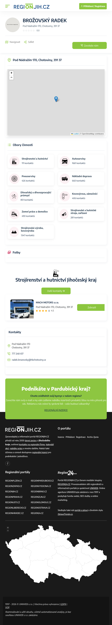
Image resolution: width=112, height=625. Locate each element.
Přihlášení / (87, 6)
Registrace (100, 6)
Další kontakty (56, 290)
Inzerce (61, 437)
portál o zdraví (81, 510)
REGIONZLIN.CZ (38, 497)
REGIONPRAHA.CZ (13, 497)
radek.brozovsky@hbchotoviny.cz (29, 359)
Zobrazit (92, 307)
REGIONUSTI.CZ (12, 502)
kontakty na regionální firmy (32, 444)
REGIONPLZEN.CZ (13, 480)
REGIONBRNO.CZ (39, 491)
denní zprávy (31, 440)
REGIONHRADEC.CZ (14, 513)
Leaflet (75, 134)
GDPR (63, 604)
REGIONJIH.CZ (11, 491)
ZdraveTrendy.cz (65, 514)
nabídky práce (16, 448)
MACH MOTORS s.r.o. (47, 302)
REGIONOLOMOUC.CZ (41, 502)
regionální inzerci (40, 452)
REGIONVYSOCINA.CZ (41, 486)
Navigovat (12, 41)
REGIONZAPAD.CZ (13, 486)
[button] (56, 99)
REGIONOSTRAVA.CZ (40, 507)
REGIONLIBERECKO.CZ (15, 507)
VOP (7, 607)
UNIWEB (94, 488)
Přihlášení (70, 437)
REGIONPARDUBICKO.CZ (42, 480)
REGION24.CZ (37, 513)
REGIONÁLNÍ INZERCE (56, 410)
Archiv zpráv (93, 437)
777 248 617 (17, 353)
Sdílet (29, 41)
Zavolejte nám (89, 45)
